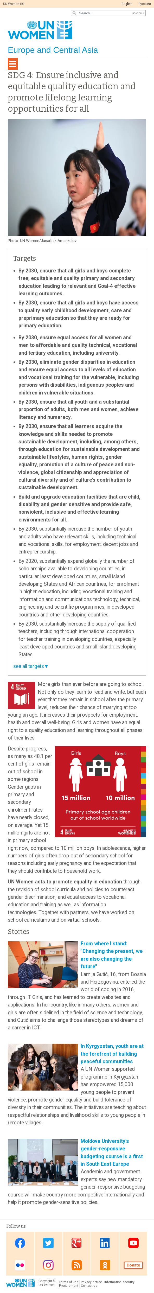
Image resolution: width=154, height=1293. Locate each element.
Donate (133, 1265)
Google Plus (76, 1243)
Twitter (48, 1243)
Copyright (45, 1281)
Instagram (48, 1265)
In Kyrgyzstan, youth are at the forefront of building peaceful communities (112, 1054)
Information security (119, 1282)
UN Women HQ (13, 4)
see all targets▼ (31, 666)
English (127, 4)
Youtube (133, 1243)
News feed (76, 1265)
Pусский (145, 4)
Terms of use (69, 1282)
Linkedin (105, 1243)
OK (105, 1265)
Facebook (20, 1243)
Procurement (69, 1286)
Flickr (20, 1265)
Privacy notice (91, 1282)
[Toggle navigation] (13, 64)
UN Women (46, 1285)
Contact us (89, 1286)
